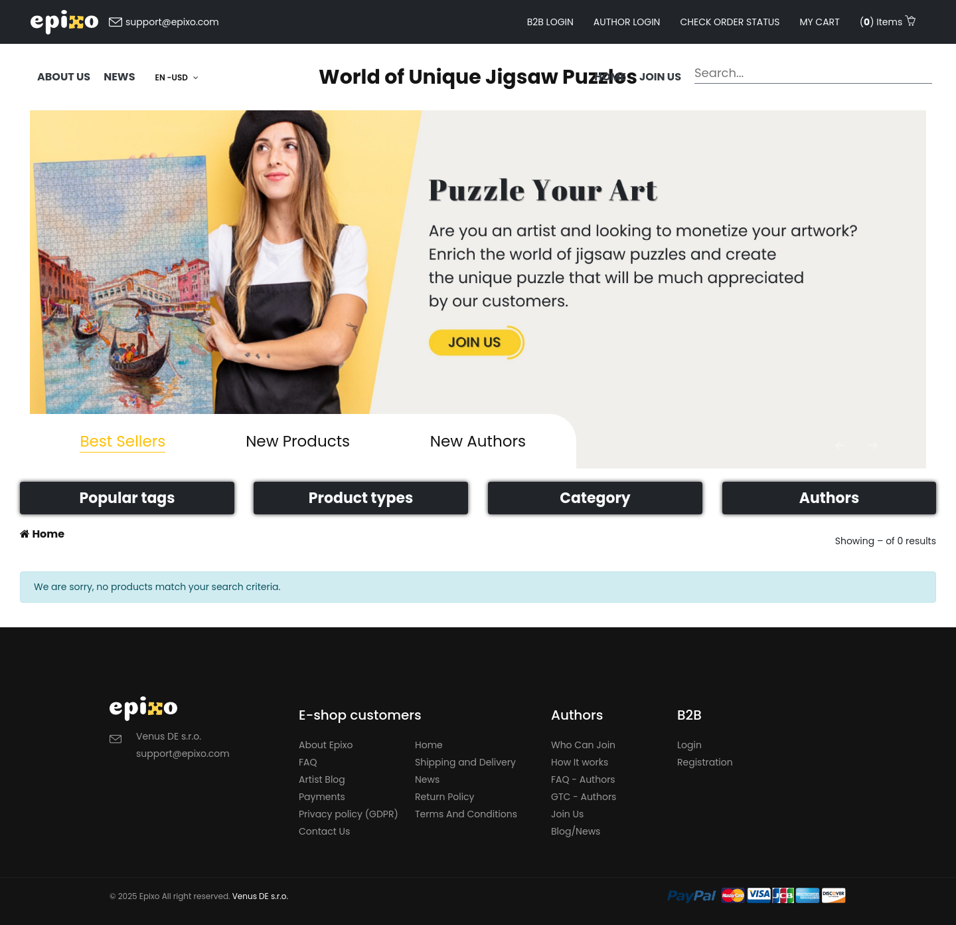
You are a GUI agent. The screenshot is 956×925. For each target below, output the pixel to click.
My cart (819, 22)
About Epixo (326, 745)
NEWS (119, 76)
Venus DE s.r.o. (260, 896)
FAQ (308, 762)
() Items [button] (888, 22)
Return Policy (445, 796)
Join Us (567, 814)
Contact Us (324, 831)
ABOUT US (63, 76)
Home (610, 76)
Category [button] (595, 498)
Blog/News (575, 831)
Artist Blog (322, 779)
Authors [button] (829, 498)
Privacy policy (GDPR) (348, 814)
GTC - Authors (583, 796)
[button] (840, 445)
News (427, 779)
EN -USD (177, 77)
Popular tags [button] (127, 498)
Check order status (729, 22)
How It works (579, 762)
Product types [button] (361, 498)
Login (689, 745)
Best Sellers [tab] (122, 441)
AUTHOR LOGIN (627, 22)
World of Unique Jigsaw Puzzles (478, 77)
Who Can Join (583, 745)
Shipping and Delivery (465, 762)
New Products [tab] (298, 441)
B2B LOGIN (550, 22)
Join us (660, 76)
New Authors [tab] (478, 441)
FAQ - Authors (583, 779)
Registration (705, 762)
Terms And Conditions (466, 814)
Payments (322, 796)
